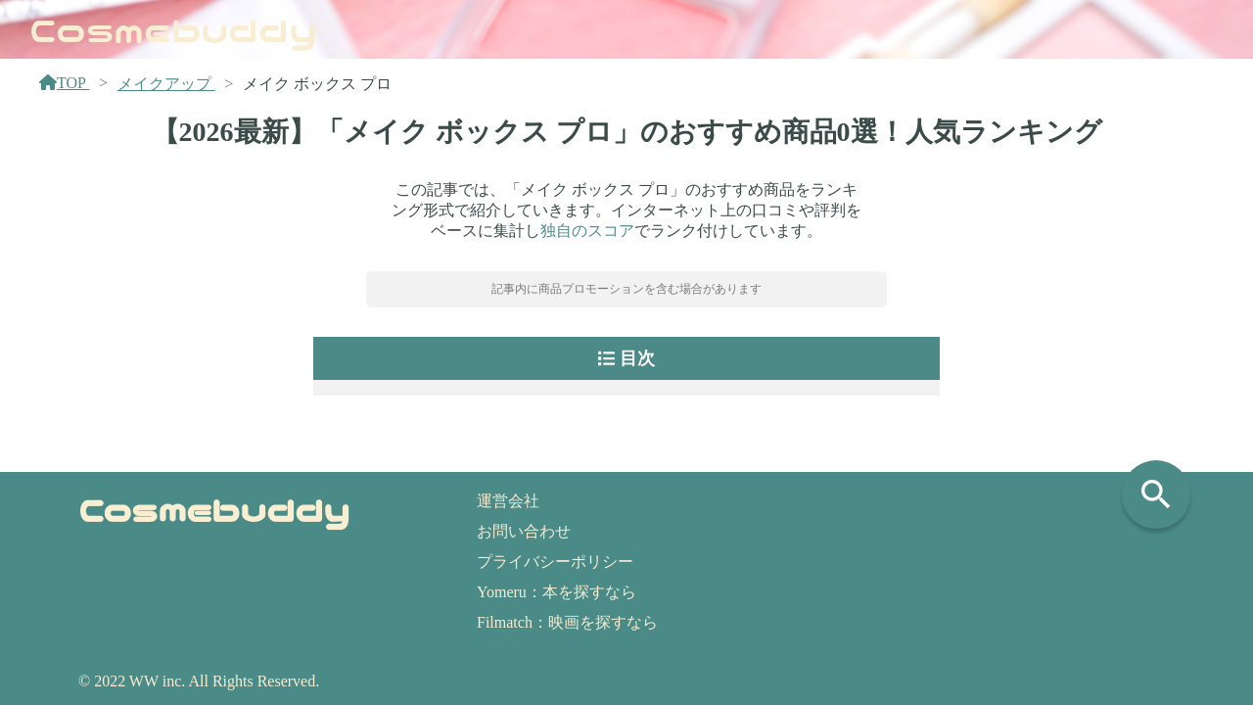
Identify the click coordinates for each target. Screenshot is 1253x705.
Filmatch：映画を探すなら (567, 622)
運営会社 (508, 501)
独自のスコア (587, 230)
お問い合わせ (524, 531)
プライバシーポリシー (555, 561)
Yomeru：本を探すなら (556, 592)
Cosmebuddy (173, 28)
